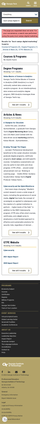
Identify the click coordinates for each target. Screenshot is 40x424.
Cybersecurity (9, 250)
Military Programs (8, 300)
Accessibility (6, 409)
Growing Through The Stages (15, 147)
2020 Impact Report (11, 263)
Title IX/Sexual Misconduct (11, 419)
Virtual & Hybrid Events (9, 316)
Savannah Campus (8, 341)
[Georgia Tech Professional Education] (13, 364)
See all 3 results (19, 271)
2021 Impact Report (11, 257)
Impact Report (7, 339)
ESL (3, 302)
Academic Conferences (9, 325)
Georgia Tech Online (8, 305)
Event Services (9, 313)
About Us (6, 330)
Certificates (6, 294)
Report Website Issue (9, 398)
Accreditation (6, 347)
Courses (4, 292)
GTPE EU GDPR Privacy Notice (12, 416)
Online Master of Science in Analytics (18, 76)
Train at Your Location (9, 308)
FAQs (3, 352)
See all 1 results (19, 105)
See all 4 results (19, 233)
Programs (6, 286)
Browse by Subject (8, 289)
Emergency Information (10, 395)
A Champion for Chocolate (14, 123)
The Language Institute (10, 344)
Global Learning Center (9, 319)
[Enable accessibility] (4, 419)
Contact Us (5, 350)
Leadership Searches (9, 336)
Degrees (4, 297)
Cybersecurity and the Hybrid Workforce (19, 186)
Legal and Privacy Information (12, 405)
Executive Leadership (9, 333)
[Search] (28, 5)
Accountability (7, 412)
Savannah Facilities (8, 322)
